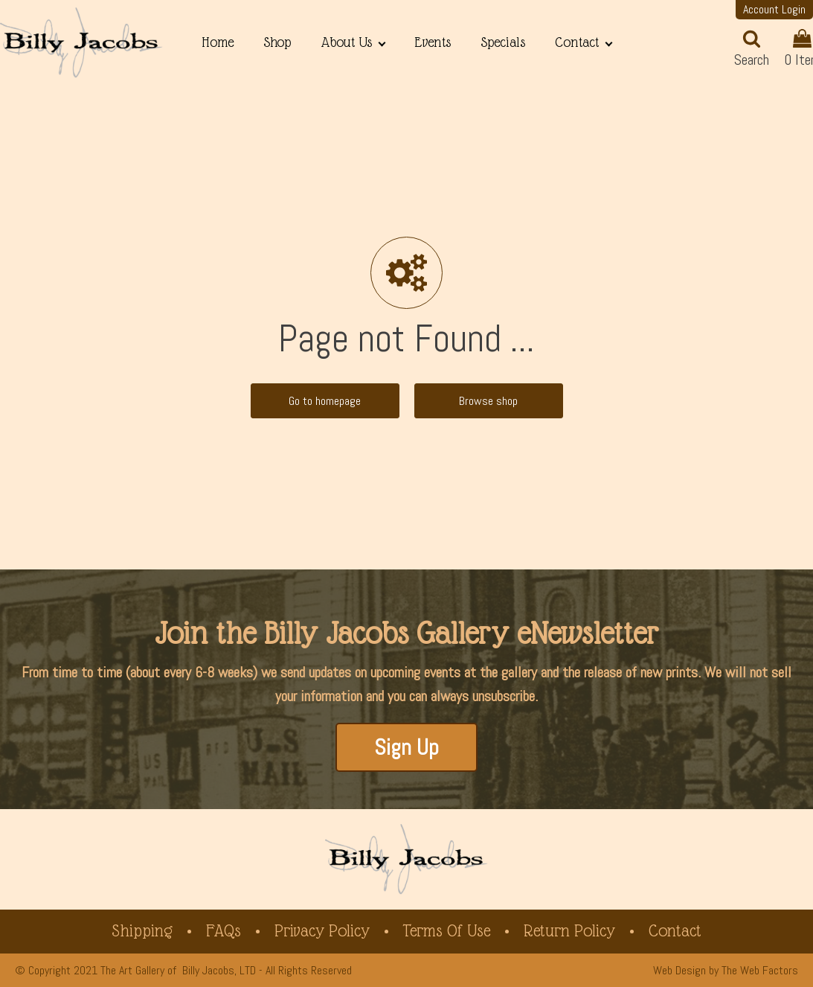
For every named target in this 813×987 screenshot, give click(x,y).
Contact (577, 42)
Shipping (142, 930)
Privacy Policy (322, 930)
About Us (346, 42)
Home (218, 42)
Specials (503, 42)
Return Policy (569, 930)
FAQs (223, 930)
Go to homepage (325, 401)
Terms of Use (446, 930)
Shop (277, 42)
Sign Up (406, 747)
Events (432, 42)
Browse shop (488, 401)
